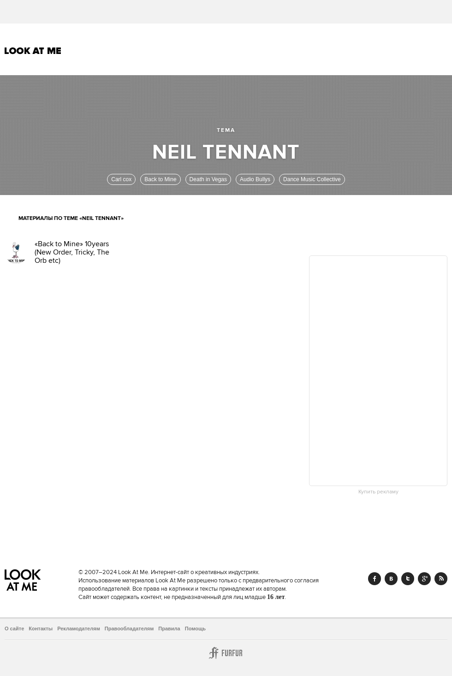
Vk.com (391, 578)
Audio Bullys (255, 179)
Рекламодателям (78, 628)
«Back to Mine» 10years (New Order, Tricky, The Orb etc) (72, 252)
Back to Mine (160, 179)
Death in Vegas (208, 179)
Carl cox (121, 179)
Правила (169, 628)
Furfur (226, 653)
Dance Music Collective (312, 179)
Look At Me (33, 50)
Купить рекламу (378, 492)
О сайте (14, 628)
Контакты (41, 628)
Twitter (407, 578)
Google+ (424, 578)
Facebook (374, 578)
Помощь (195, 628)
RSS (440, 578)
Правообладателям (129, 628)
